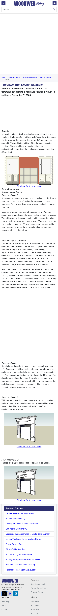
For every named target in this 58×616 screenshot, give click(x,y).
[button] (4, 593)
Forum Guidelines (38, 588)
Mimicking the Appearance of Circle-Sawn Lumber (28, 534)
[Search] (26, 9)
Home (3, 77)
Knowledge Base (14, 77)
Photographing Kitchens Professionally (23, 560)
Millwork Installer (45, 77)
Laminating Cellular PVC (16, 529)
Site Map (5, 601)
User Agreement (37, 584)
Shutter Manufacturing (15, 519)
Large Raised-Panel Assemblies (20, 513)
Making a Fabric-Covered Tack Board (22, 524)
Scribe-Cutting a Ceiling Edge (19, 554)
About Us (34, 605)
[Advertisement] (29, 44)
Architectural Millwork (30, 77)
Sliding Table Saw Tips (16, 549)
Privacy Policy (36, 592)
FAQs (3, 605)
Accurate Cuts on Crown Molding (20, 565)
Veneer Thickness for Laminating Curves (23, 539)
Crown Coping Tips (14, 544)
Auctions (34, 613)
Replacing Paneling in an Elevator (20, 570)
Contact (4, 609)
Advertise (34, 609)
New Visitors (36, 601)
